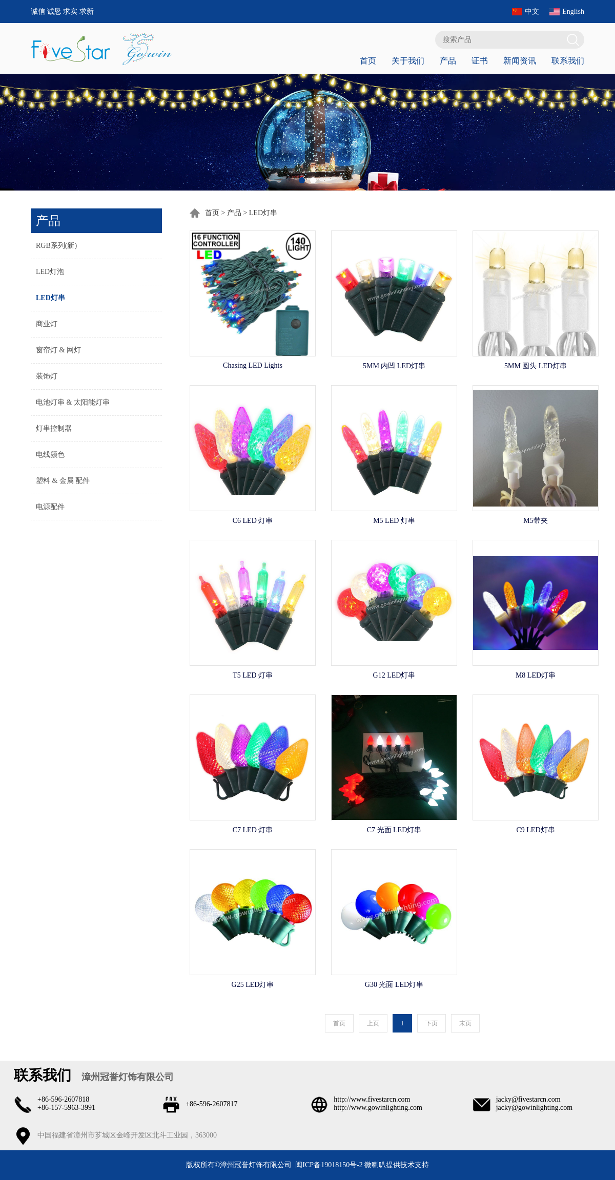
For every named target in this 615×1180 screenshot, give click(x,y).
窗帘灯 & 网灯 (58, 350)
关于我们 (408, 60)
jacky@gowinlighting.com (534, 1107)
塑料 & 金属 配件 (63, 480)
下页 (431, 1023)
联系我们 (567, 60)
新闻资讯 (519, 60)
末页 (465, 1023)
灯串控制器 (54, 428)
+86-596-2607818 (63, 1099)
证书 (479, 60)
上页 (373, 1023)
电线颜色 (50, 454)
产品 (448, 60)
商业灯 (46, 324)
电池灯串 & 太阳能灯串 (73, 402)
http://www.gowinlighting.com (378, 1107)
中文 (532, 11)
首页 (368, 60)
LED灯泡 (50, 272)
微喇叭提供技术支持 (396, 1165)
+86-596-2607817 (211, 1104)
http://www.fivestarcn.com (372, 1099)
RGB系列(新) (56, 245)
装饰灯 (46, 376)
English (573, 11)
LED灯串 (50, 298)
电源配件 (50, 507)
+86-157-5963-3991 (66, 1107)
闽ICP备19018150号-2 (328, 1165)
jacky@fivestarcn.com (528, 1099)
